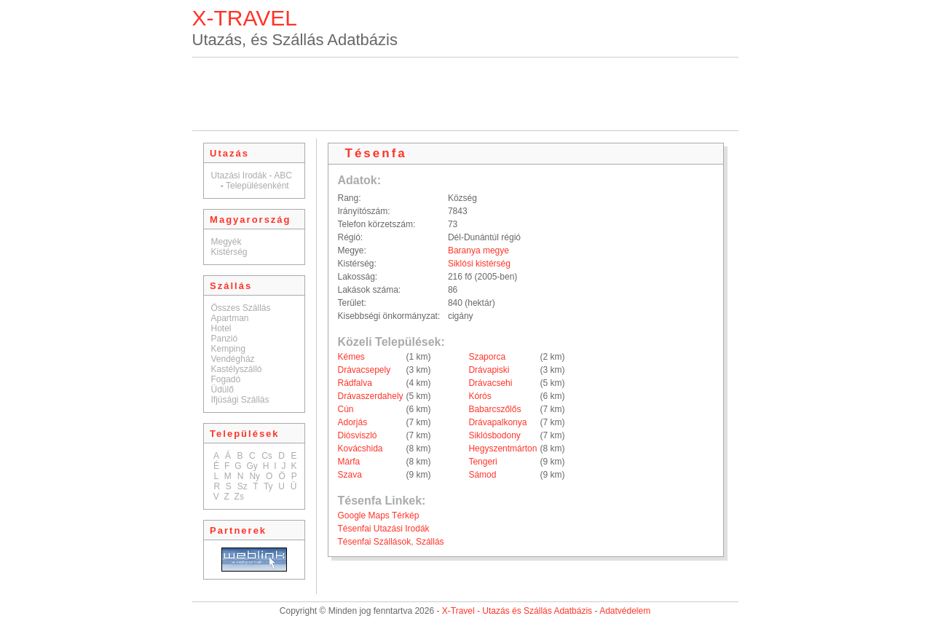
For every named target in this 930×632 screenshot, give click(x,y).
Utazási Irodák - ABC (251, 175)
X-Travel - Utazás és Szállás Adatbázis (517, 611)
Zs (239, 496)
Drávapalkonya (497, 422)
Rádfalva (355, 383)
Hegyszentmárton (502, 448)
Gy (251, 466)
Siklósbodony (494, 435)
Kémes (351, 357)
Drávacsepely (364, 370)
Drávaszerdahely (370, 396)
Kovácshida (360, 448)
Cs (266, 456)
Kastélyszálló (236, 369)
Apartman (230, 318)
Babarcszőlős (494, 409)
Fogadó (226, 379)
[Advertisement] (465, 94)
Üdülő (222, 389)
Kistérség (229, 252)
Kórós (479, 396)
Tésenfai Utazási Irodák (384, 529)
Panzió (224, 338)
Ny (254, 476)
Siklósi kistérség (479, 263)
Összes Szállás (241, 308)
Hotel (221, 328)
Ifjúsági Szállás (240, 400)
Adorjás (353, 422)
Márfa (349, 462)
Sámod (482, 475)
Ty (268, 486)
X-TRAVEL (244, 18)
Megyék (226, 242)
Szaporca (486, 357)
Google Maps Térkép (378, 515)
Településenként (257, 186)
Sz (242, 486)
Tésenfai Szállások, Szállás (391, 542)
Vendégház (233, 359)
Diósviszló (357, 435)
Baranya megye (478, 250)
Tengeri (482, 462)
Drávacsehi (490, 383)
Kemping (228, 349)
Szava (350, 475)
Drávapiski (488, 370)
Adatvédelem (624, 611)
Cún (346, 409)
